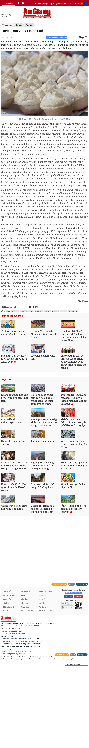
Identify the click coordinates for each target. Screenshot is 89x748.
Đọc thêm (6, 396)
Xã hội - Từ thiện (9, 660)
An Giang (64, 311)
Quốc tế (42, 664)
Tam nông (25, 672)
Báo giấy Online (59, 3)
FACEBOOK (68, 661)
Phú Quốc (55, 311)
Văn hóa (6, 668)
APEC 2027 (39, 311)
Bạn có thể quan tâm (12, 316)
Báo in (71, 649)
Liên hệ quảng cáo (42, 3)
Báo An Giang (73, 311)
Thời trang (43, 672)
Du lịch (19, 25)
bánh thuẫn (29, 311)
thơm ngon (15, 311)
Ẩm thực (29, 25)
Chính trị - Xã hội (45, 656)
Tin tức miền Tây (27, 675)
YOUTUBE (78, 661)
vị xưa (22, 311)
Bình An (48, 123)
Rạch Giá (47, 311)
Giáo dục (42, 660)
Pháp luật (24, 664)
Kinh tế (23, 660)
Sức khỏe (42, 668)
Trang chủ (7, 25)
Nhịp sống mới (8, 672)
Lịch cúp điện (74, 3)
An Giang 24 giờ (27, 656)
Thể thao (24, 668)
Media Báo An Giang (47, 675)
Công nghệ (7, 664)
